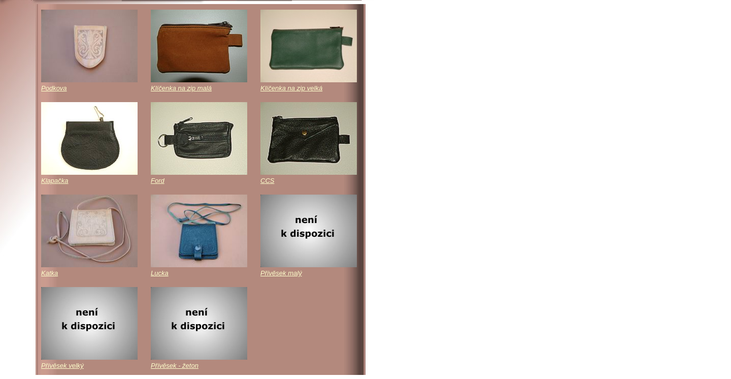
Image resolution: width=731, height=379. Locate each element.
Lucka (160, 273)
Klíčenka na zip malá (181, 88)
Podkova (54, 88)
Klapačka (54, 180)
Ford (157, 180)
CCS (267, 180)
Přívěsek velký (62, 365)
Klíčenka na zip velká (291, 88)
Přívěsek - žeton (174, 365)
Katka (49, 273)
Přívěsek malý (281, 273)
